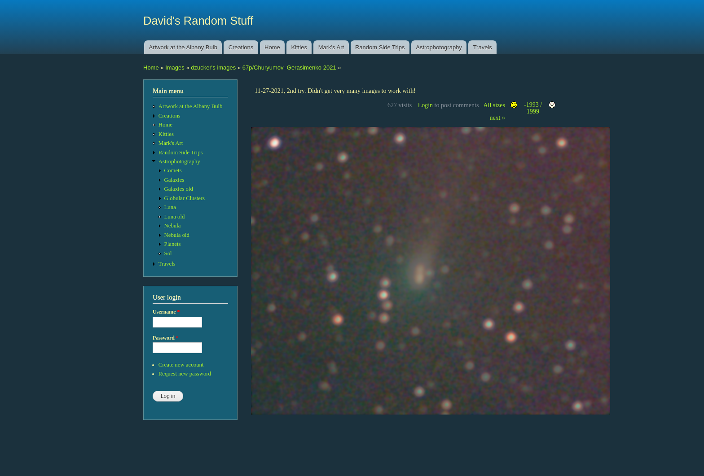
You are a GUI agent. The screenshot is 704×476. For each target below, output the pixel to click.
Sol (168, 253)
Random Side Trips (380, 47)
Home (272, 47)
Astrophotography (439, 47)
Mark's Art (331, 47)
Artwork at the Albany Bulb (183, 47)
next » (497, 117)
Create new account (181, 365)
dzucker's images (213, 67)
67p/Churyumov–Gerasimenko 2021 (289, 67)
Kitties (299, 47)
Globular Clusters (184, 198)
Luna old (174, 217)
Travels (482, 47)
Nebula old (176, 235)
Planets (172, 244)
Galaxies (174, 180)
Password (166, 338)
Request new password (184, 374)
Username (166, 312)
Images (175, 67)
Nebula (172, 226)
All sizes (494, 105)
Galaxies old (178, 189)
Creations (241, 47)
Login (425, 105)
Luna (170, 207)
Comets (173, 170)
